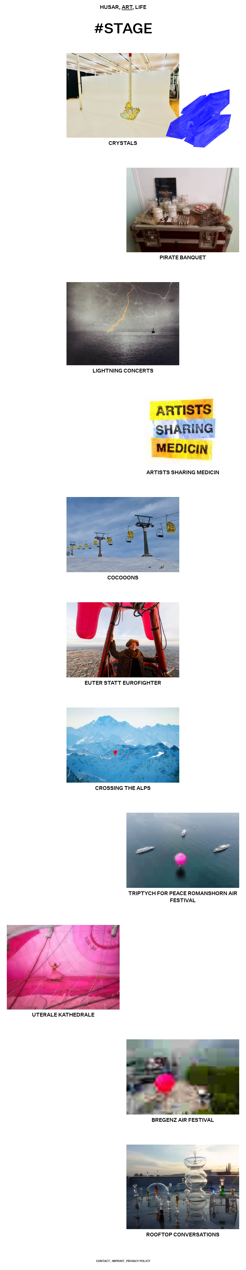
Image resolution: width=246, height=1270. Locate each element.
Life (140, 7)
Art (127, 7)
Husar (109, 7)
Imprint (118, 1261)
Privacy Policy (138, 1261)
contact (103, 1261)
